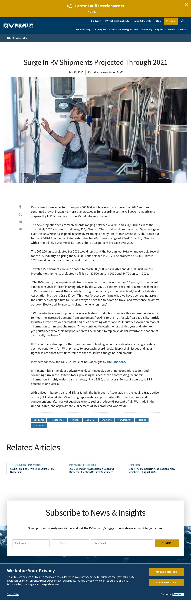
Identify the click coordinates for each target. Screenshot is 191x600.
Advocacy (146, 29)
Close (186, 4)
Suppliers (141, 419)
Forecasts (74, 419)
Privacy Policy (13, 594)
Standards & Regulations (124, 29)
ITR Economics (57, 419)
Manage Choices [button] (166, 572)
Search (182, 21)
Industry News (34, 464)
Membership (83, 29)
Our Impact (99, 29)
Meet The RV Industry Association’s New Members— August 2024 (152, 470)
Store (159, 20)
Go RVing (96, 20)
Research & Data (18, 464)
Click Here (93, 12)
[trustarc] (178, 594)
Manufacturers (124, 419)
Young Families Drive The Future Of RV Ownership (32, 470)
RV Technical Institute (117, 20)
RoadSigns (39, 419)
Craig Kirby (106, 419)
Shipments (90, 419)
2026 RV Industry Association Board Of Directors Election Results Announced (91, 470)
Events (182, 29)
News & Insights (142, 20)
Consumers (39, 425)
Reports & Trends (165, 29)
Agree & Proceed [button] (166, 582)
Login (172, 20)
